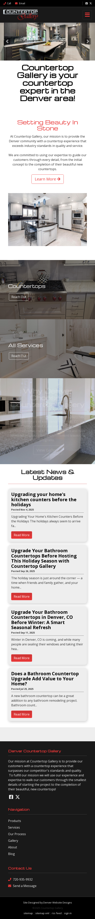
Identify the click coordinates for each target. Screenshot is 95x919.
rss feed (57, 913)
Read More (22, 535)
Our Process (17, 834)
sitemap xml (42, 913)
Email (20, 3)
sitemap (28, 913)
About (12, 847)
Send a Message (22, 885)
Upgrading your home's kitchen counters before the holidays (43, 499)
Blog (11, 854)
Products (14, 821)
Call (7, 3)
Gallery (13, 840)
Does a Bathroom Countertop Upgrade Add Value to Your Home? (45, 678)
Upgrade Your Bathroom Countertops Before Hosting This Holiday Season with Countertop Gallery (44, 558)
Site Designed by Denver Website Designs (47, 902)
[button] (7, 41)
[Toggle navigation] (87, 14)
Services (14, 827)
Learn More (47, 179)
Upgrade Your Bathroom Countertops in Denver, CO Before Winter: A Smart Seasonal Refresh (42, 619)
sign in (68, 913)
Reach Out (18, 297)
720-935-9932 (20, 879)
